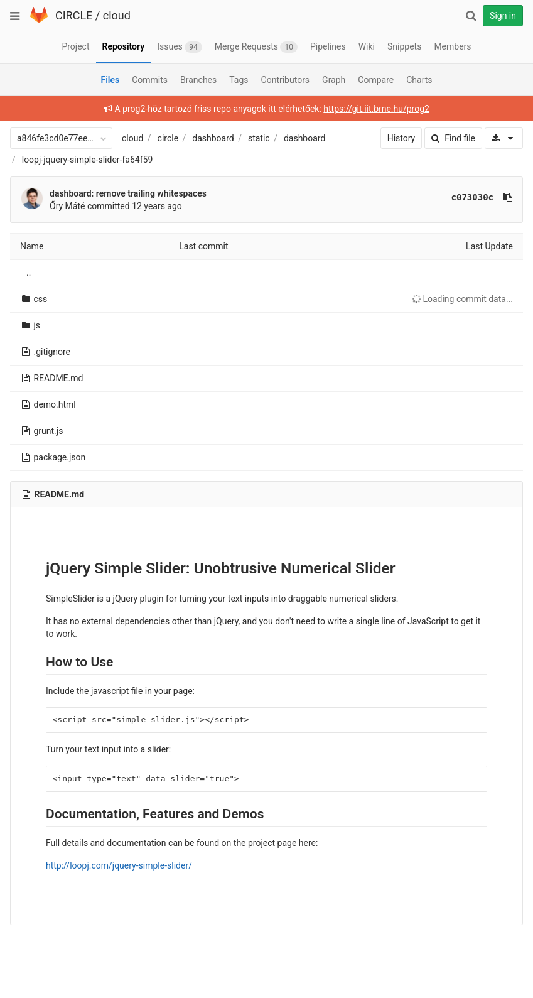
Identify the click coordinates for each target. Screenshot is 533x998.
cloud (117, 15)
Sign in (503, 16)
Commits (150, 80)
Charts (419, 80)
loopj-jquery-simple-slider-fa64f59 (87, 160)
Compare (376, 80)
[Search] (471, 15)
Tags (238, 80)
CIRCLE (73, 15)
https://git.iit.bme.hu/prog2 (376, 109)
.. (28, 273)
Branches (198, 80)
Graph (333, 80)
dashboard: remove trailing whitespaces (128, 193)
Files (109, 80)
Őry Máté (67, 206)
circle (168, 138)
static (259, 138)
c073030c (472, 197)
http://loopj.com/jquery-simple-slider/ (119, 865)
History (401, 138)
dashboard (213, 138)
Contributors (285, 80)
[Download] (504, 138)
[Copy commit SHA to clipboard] (507, 197)
